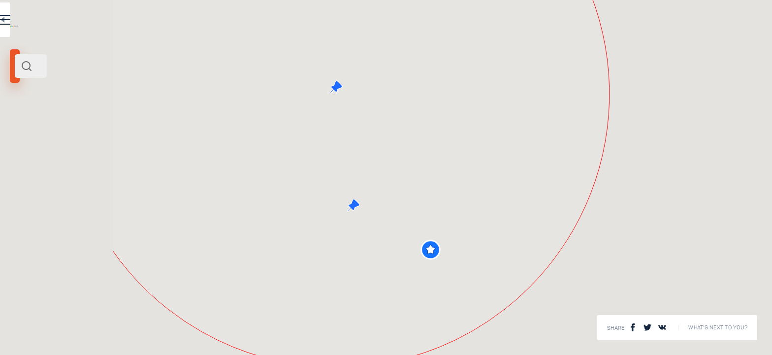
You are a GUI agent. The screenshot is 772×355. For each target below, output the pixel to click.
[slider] (31, 179)
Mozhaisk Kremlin (170, 276)
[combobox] (172, 66)
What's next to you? (717, 327)
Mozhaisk (26, 135)
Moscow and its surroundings (83, 135)
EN (294, 21)
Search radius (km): (34, 163)
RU (274, 21)
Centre (135, 135)
